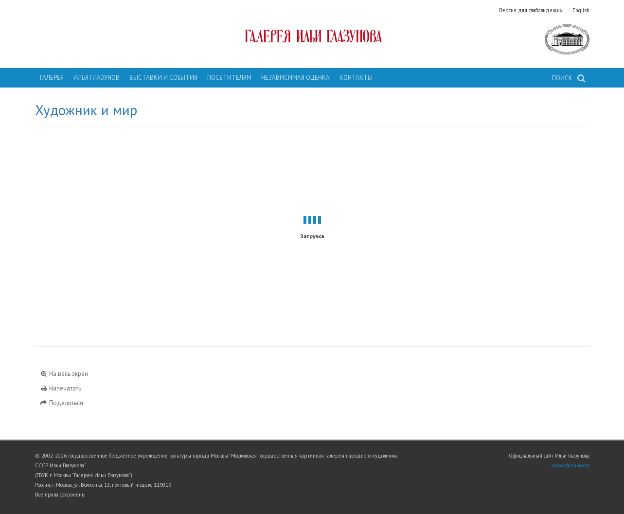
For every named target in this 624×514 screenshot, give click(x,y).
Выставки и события (163, 77)
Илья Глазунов (96, 77)
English (580, 10)
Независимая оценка (295, 77)
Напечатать (61, 388)
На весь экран (64, 374)
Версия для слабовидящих (531, 10)
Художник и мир (86, 110)
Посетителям (229, 77)
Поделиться (62, 403)
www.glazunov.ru (570, 465)
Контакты (356, 77)
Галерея (52, 77)
